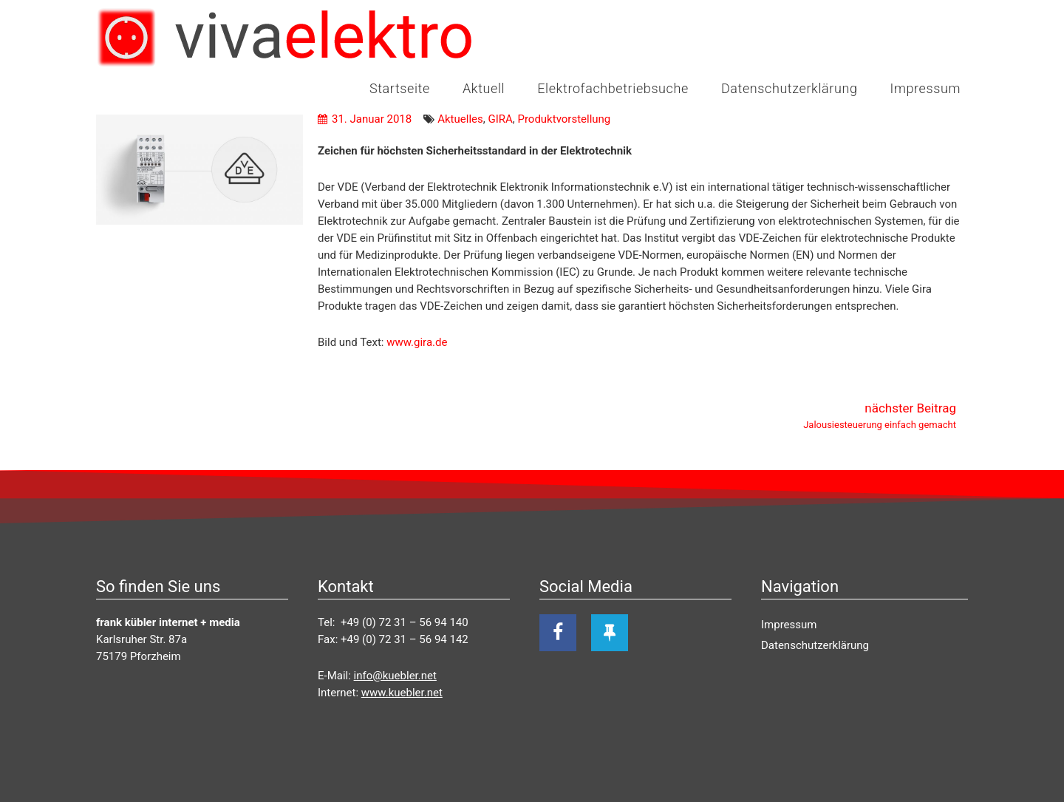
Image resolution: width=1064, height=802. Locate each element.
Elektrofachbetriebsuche (613, 88)
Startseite (399, 88)
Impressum (925, 88)
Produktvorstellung (563, 119)
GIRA (500, 119)
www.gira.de (416, 342)
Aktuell (484, 88)
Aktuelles (460, 119)
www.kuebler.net (402, 692)
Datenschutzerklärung (789, 88)
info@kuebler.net (395, 675)
